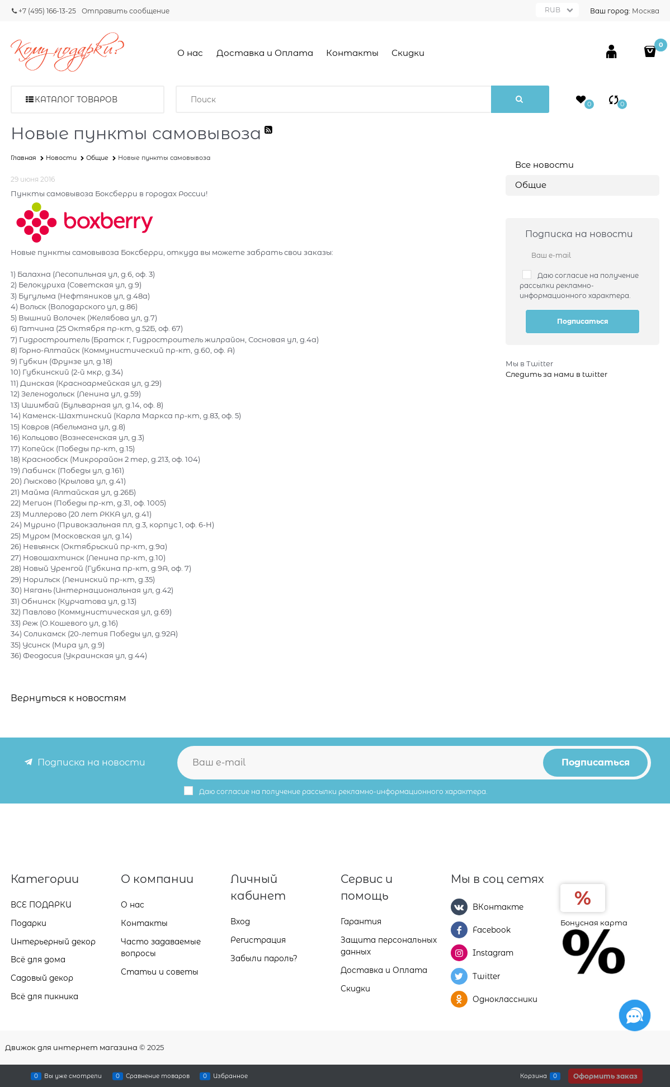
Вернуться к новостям (68, 698)
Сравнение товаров (158, 1076)
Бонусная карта (593, 922)
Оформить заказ (605, 1076)
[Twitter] (459, 976)
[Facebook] (459, 929)
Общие (530, 184)
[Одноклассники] (459, 999)
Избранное (230, 1076)
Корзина (533, 1076)
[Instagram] (459, 952)
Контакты (352, 53)
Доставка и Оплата (264, 53)
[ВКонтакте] (459, 907)
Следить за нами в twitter (556, 374)
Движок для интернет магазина (71, 1047)
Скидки (407, 53)
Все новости (544, 164)
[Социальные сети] (634, 1015)
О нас (190, 53)
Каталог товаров (76, 99)
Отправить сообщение (125, 11)
